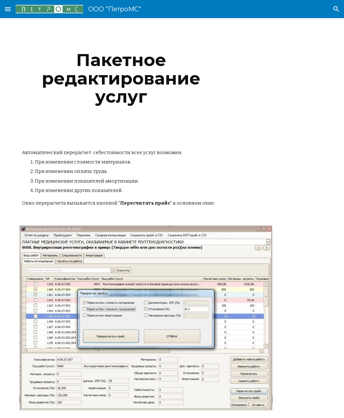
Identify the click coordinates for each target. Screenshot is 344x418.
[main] (121, 78)
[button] (8, 9)
